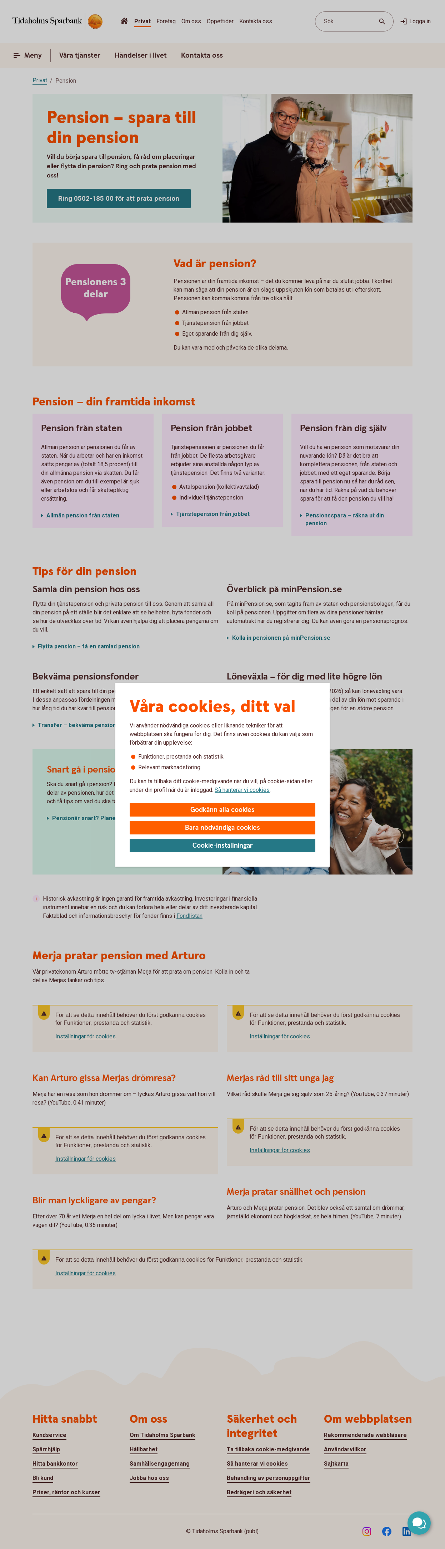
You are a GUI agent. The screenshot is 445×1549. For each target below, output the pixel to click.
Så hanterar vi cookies (242, 789)
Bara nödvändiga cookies (222, 827)
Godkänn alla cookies (222, 809)
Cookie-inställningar (222, 845)
